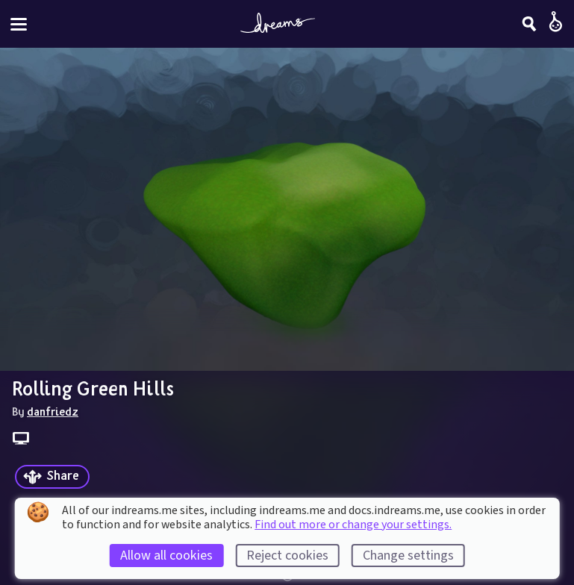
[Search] (529, 24)
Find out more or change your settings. (353, 525)
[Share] (52, 477)
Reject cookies (287, 555)
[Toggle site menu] (19, 24)
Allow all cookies (166, 555)
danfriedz (52, 411)
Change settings (408, 555)
